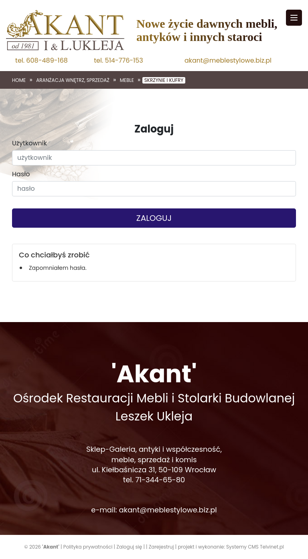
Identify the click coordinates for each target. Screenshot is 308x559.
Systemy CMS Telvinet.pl (255, 546)
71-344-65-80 (160, 480)
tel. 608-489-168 (41, 60)
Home (19, 80)
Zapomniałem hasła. (58, 268)
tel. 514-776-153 (118, 60)
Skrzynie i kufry (164, 80)
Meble (127, 80)
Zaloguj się (129, 546)
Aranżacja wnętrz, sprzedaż (72, 80)
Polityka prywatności (88, 546)
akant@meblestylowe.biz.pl (228, 60)
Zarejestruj (161, 546)
